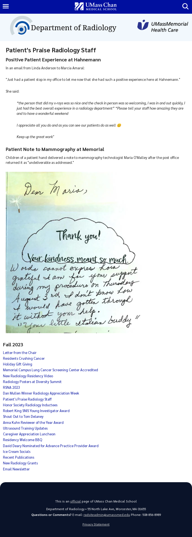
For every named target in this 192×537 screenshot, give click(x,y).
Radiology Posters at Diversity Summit (32, 381)
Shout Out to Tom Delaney (23, 416)
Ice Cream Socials (16, 451)
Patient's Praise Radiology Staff (27, 399)
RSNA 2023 (11, 387)
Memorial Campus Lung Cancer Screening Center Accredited (50, 369)
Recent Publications (18, 457)
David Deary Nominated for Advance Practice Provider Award (51, 445)
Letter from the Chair (20, 352)
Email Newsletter (16, 469)
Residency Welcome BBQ (22, 439)
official (75, 501)
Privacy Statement (96, 524)
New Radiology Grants (20, 463)
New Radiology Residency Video (28, 375)
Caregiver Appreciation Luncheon (29, 434)
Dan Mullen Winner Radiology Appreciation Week (41, 393)
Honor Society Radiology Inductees (30, 404)
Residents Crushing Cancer (24, 358)
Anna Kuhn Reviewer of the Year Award (33, 422)
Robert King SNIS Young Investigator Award (36, 410)
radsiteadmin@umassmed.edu (107, 515)
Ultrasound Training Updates (25, 428)
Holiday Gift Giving (17, 364)
